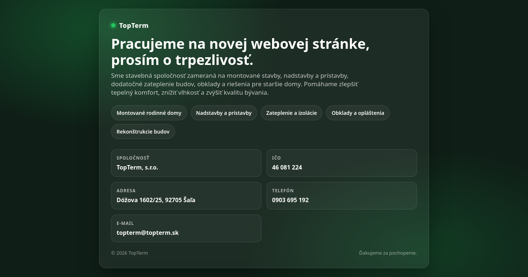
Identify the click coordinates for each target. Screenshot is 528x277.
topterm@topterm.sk (148, 233)
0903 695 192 (290, 200)
